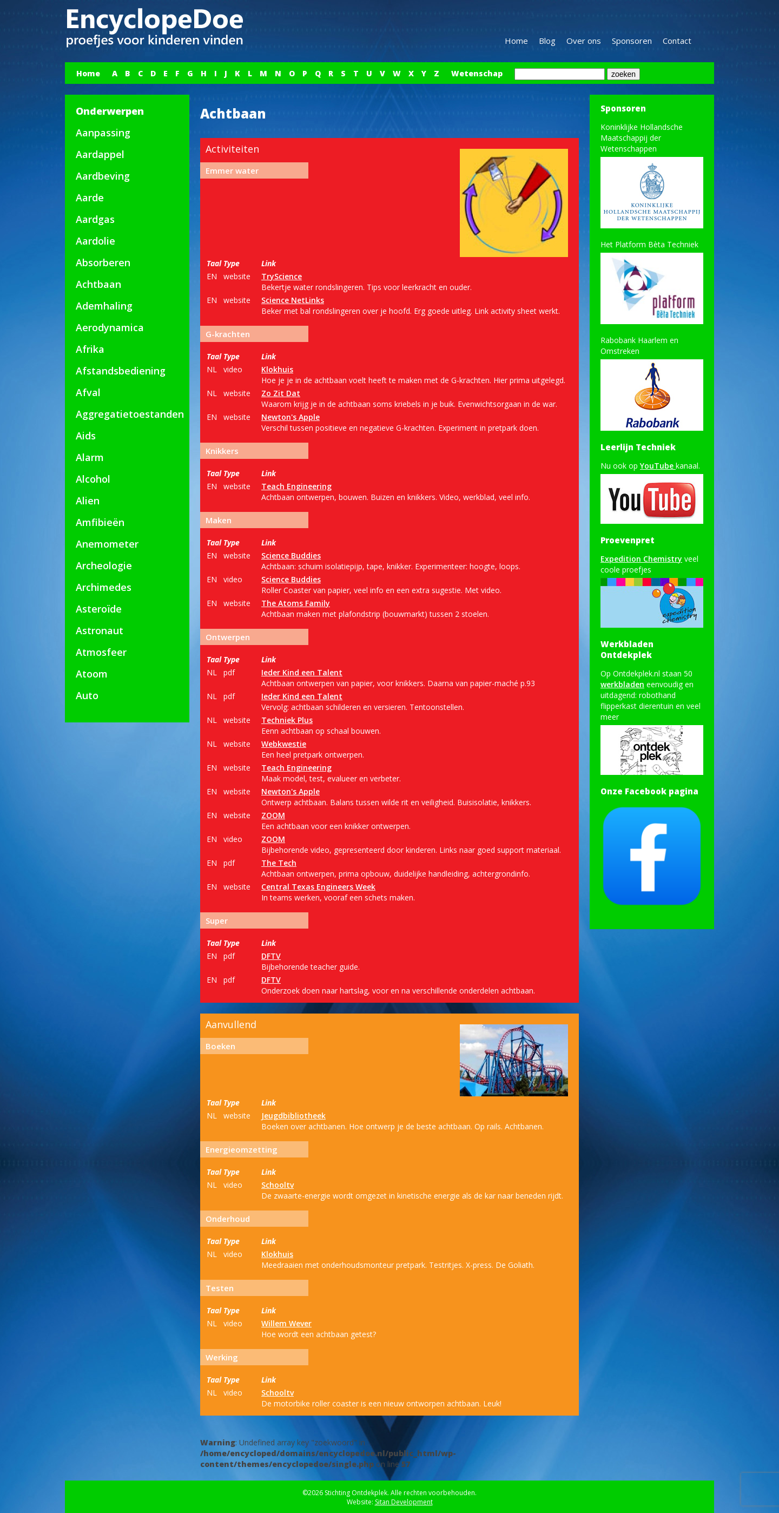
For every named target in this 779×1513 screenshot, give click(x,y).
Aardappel (100, 154)
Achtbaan (98, 284)
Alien (88, 500)
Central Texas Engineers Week (318, 887)
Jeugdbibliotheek (293, 1115)
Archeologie (104, 565)
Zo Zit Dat (280, 393)
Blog (547, 40)
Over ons (583, 40)
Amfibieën (100, 522)
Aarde (90, 197)
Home (516, 40)
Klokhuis (277, 369)
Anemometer (107, 543)
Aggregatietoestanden (130, 413)
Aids (86, 435)
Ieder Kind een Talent (301, 672)
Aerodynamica (110, 327)
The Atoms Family (295, 603)
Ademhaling (104, 305)
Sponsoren (632, 40)
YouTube (658, 466)
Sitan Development (404, 1502)
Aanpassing (103, 132)
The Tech (278, 863)
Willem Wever (286, 1323)
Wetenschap (477, 73)
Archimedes (103, 587)
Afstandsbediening (121, 370)
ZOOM (273, 815)
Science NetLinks (292, 300)
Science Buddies (291, 555)
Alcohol (93, 478)
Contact (677, 40)
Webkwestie (283, 744)
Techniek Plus (287, 720)
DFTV (271, 956)
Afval (88, 392)
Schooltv (277, 1185)
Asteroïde (99, 608)
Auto (87, 695)
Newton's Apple (290, 417)
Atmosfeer (101, 652)
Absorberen (103, 262)
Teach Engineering (296, 486)
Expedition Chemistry (641, 559)
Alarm (90, 457)
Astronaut (99, 630)
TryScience (281, 276)
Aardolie (95, 240)
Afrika (90, 349)
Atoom (92, 673)
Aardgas (95, 219)
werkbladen (622, 684)
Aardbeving (103, 175)
